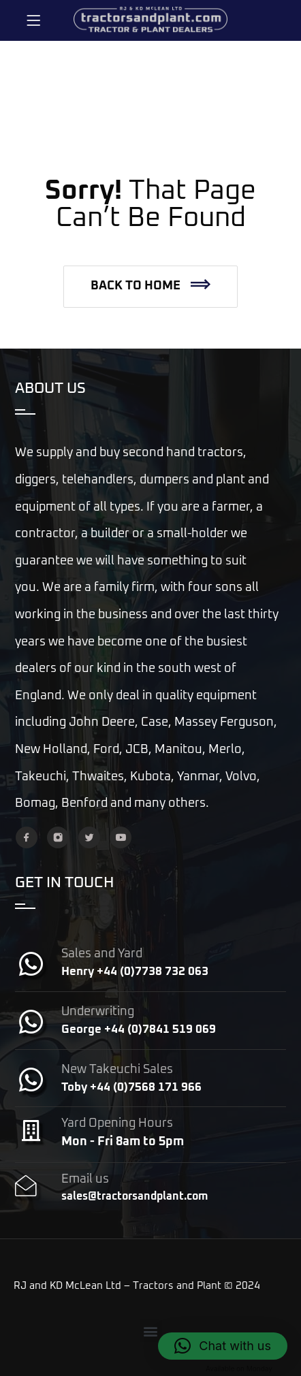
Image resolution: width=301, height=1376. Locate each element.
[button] (150, 287)
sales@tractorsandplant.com (134, 1196)
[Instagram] (58, 837)
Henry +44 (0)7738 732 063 (134, 972)
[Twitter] (89, 837)
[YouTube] (120, 837)
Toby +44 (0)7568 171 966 (131, 1087)
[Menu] (33, 20)
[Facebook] (26, 837)
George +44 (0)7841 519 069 (138, 1030)
